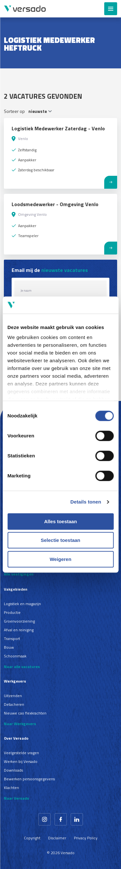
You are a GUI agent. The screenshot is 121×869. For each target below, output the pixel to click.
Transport (12, 638)
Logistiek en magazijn (22, 604)
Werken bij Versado (20, 761)
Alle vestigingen (19, 574)
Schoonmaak (15, 656)
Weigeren (60, 559)
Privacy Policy (85, 838)
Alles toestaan (60, 521)
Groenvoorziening (19, 621)
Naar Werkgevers (20, 724)
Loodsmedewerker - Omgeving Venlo (55, 204)
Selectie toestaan (60, 540)
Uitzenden (13, 696)
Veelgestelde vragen (21, 753)
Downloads (13, 770)
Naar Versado (16, 798)
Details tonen (85, 501)
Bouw (9, 647)
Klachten (11, 787)
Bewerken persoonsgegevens (29, 779)
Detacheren (14, 704)
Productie (12, 612)
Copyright (32, 838)
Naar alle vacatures (22, 667)
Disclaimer (57, 838)
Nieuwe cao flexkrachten (25, 713)
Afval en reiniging (19, 630)
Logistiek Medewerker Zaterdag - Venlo (58, 128)
